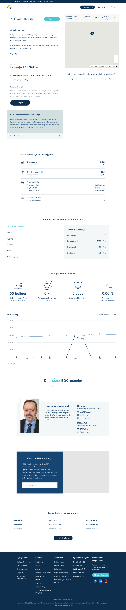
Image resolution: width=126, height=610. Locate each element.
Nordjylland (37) (78, 576)
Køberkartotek (22, 569)
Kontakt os (39, 562)
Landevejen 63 (92, 524)
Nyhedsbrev (39, 576)
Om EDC (38, 580)
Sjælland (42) (77, 565)
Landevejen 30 (55, 520)
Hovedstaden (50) (79, 562)
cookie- (72, 603)
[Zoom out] (116, 61)
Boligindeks (58, 569)
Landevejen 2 (18, 524)
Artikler (38, 569)
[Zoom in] (116, 57)
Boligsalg (20, 572)
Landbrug (32, 1)
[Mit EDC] (114, 7)
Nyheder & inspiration (43, 572)
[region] (92, 41)
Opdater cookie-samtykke (63, 599)
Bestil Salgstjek (87, 7)
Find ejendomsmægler (24, 562)
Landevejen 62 (92, 520)
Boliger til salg (59, 562)
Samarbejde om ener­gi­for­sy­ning (43, 591)
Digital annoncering (61, 572)
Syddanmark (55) (79, 569)
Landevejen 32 (55, 524)
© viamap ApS (95, 66)
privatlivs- (67, 603)
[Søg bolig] (102, 7)
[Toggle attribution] (117, 66)
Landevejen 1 (18, 520)
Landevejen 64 (92, 529)
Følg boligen (52, 19)
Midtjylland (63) (78, 572)
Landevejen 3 (18, 529)
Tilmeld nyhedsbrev (101, 575)
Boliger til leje (59, 565)
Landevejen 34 (55, 529)
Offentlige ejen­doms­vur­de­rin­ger (62, 581)
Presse (37, 565)
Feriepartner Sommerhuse (21, 577)
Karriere (38, 583)
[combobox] (39, 496)
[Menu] (16, 7)
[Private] (9, 7)
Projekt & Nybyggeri (50, 1)
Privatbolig (18, 1)
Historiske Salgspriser (61, 576)
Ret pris (20, 103)
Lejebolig (39, 1)
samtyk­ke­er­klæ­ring (66, 605)
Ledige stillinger (40, 587)
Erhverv (25, 1)
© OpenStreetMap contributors (107, 66)
